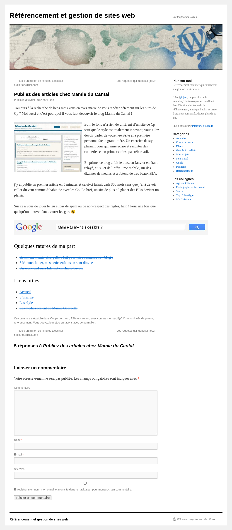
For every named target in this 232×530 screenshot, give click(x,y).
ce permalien (87, 322)
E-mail (19, 454)
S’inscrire (26, 297)
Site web (19, 469)
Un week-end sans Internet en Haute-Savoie (51, 268)
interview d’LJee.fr (202, 125)
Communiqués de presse (138, 318)
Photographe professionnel (190, 187)
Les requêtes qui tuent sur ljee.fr (138, 80)
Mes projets (182, 154)
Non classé (182, 158)
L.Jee (50, 100)
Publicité (181, 166)
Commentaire (22, 387)
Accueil (25, 292)
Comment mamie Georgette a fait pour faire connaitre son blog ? (66, 257)
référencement (22, 322)
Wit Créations (183, 199)
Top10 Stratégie (184, 195)
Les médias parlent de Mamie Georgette (48, 308)
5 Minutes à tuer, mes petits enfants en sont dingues (56, 263)
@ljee (183, 97)
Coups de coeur (59, 318)
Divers (180, 146)
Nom (18, 440)
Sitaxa (179, 191)
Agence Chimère (185, 183)
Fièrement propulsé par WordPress (196, 519)
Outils (179, 162)
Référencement (80, 318)
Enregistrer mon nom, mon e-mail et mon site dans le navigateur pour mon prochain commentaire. (73, 489)
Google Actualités (186, 150)
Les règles (26, 303)
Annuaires (181, 138)
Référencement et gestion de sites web (72, 15)
